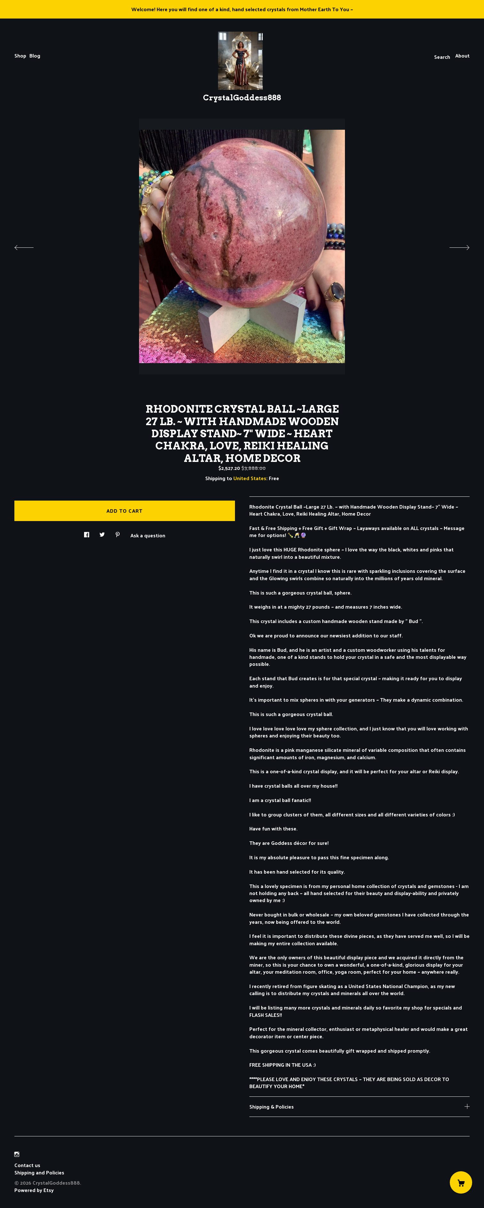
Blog (34, 55)
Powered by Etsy (34, 1190)
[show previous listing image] (30, 246)
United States (249, 478)
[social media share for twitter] (102, 532)
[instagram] (16, 1154)
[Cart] (461, 1182)
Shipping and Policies (39, 1172)
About (462, 55)
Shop (20, 55)
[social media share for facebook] (86, 532)
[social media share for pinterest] (117, 532)
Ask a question (147, 535)
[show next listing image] (454, 246)
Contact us (27, 1165)
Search (442, 56)
